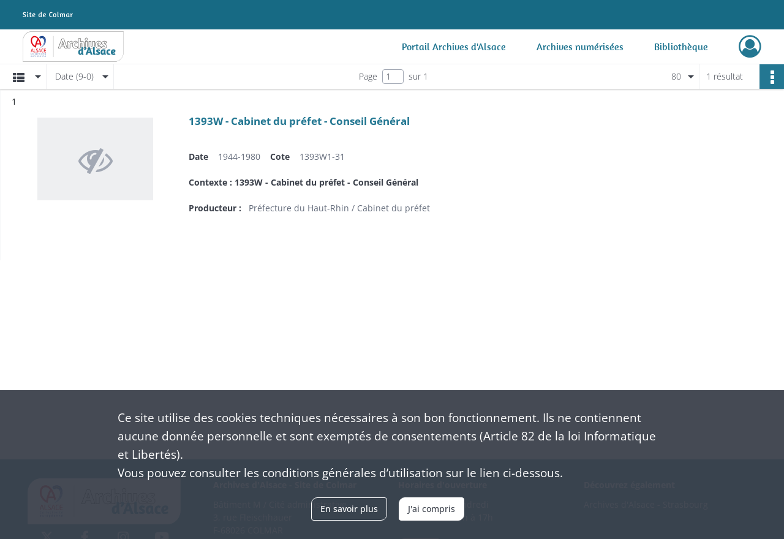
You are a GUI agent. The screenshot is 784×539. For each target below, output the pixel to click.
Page (368, 76)
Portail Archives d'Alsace (454, 46)
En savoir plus (349, 508)
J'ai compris (431, 508)
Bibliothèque (681, 46)
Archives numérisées (580, 46)
